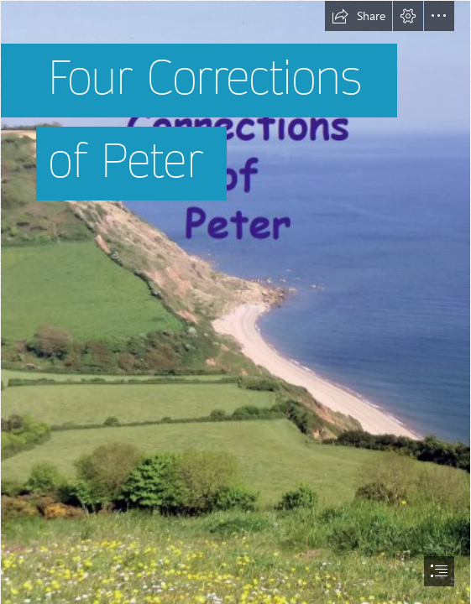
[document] (235, 302)
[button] (358, 16)
